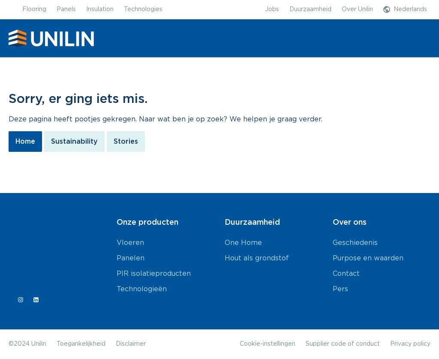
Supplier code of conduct (343, 344)
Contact (346, 273)
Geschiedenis (355, 242)
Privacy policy (410, 344)
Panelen (130, 258)
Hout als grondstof (257, 258)
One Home (243, 242)
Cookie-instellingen (267, 344)
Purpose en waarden (368, 258)
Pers (340, 289)
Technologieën (142, 289)
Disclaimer (131, 344)
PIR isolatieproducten (154, 273)
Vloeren (130, 242)
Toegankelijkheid (81, 344)
